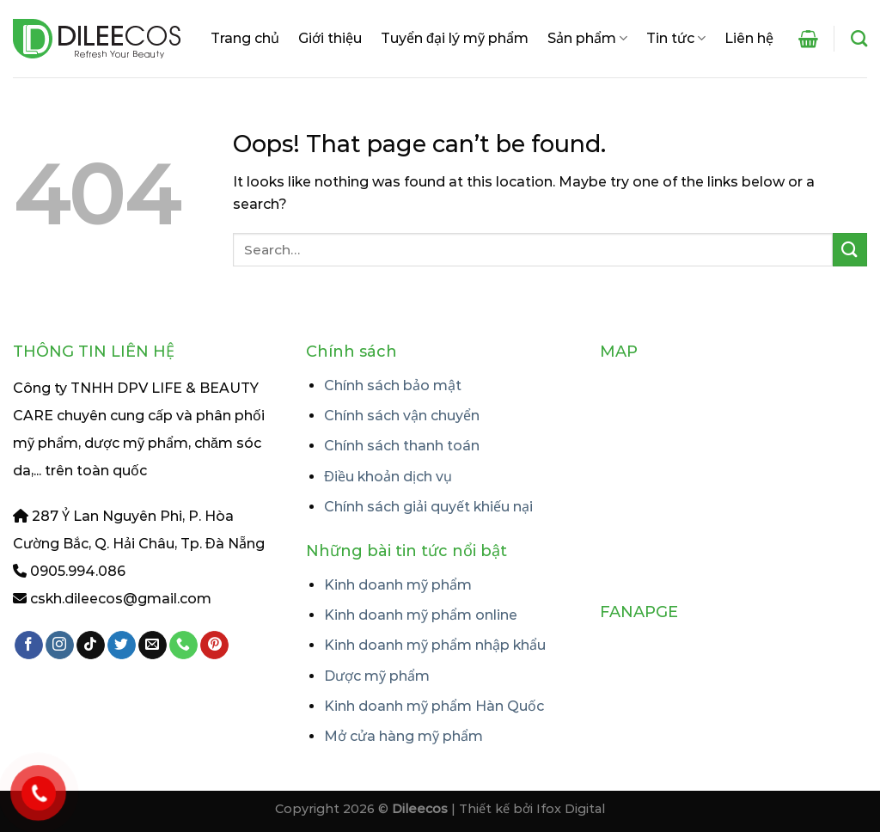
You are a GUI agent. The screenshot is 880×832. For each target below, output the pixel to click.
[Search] (859, 38)
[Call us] (183, 645)
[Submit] (850, 249)
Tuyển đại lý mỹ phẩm (455, 38)
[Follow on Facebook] (29, 645)
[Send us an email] (152, 645)
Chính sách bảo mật (392, 385)
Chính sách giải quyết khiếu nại (428, 507)
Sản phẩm (587, 38)
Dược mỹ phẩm (377, 676)
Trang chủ (245, 38)
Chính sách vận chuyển (402, 415)
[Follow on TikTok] (90, 645)
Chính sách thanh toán (402, 445)
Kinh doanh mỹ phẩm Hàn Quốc (434, 706)
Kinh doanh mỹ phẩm (398, 585)
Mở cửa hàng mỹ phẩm (403, 736)
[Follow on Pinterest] (214, 645)
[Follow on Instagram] (60, 645)
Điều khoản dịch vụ (388, 476)
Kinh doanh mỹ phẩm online (420, 615)
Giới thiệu (330, 38)
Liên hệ (748, 38)
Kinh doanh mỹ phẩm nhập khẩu (435, 645)
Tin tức (676, 38)
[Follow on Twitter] (121, 645)
